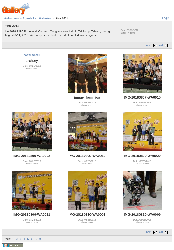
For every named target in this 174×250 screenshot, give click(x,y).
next (148, 45)
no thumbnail (32, 55)
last (161, 45)
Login (165, 18)
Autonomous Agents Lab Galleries (27, 18)
